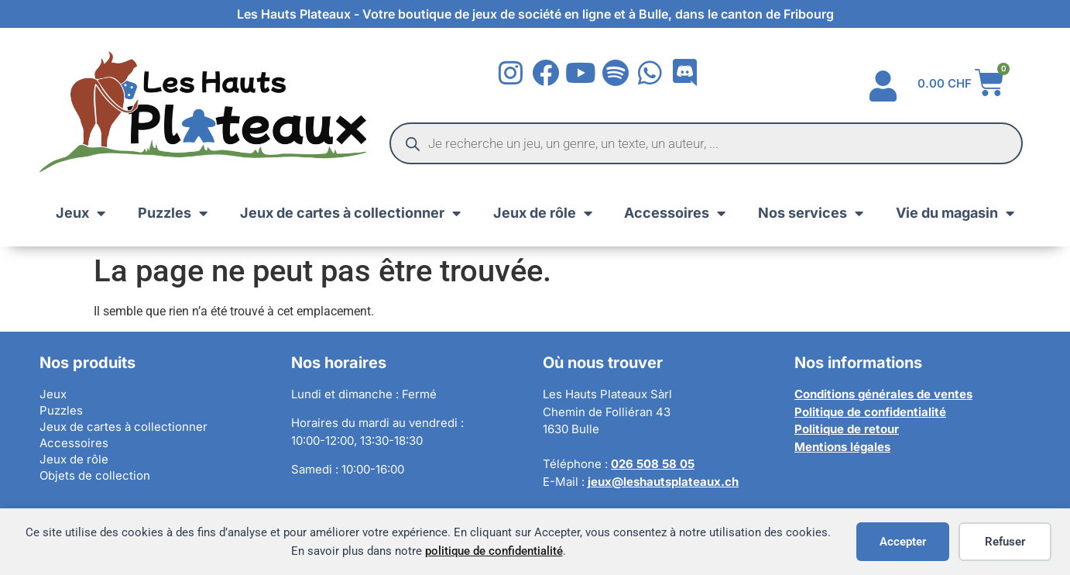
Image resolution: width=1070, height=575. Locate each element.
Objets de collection (94, 475)
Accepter (903, 542)
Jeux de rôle (542, 213)
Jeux (80, 213)
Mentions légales (842, 446)
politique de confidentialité (494, 551)
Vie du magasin (955, 213)
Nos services (810, 213)
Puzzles (172, 213)
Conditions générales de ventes (883, 394)
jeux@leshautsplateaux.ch (663, 481)
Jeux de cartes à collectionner (350, 213)
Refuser (1005, 542)
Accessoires (674, 213)
